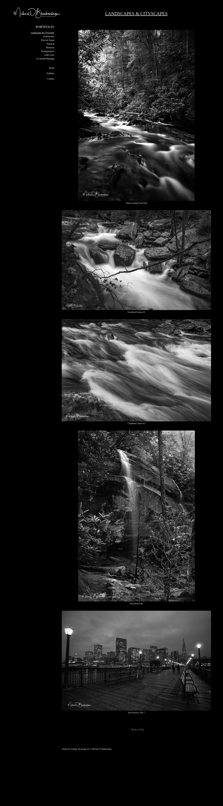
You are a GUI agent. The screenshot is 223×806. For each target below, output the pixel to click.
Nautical (50, 44)
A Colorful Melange (45, 58)
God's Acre (49, 55)
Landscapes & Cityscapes (42, 33)
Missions (50, 47)
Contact (50, 79)
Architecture (48, 36)
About (51, 68)
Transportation (47, 51)
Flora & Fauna (47, 40)
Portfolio (45, 27)
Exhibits (50, 73)
